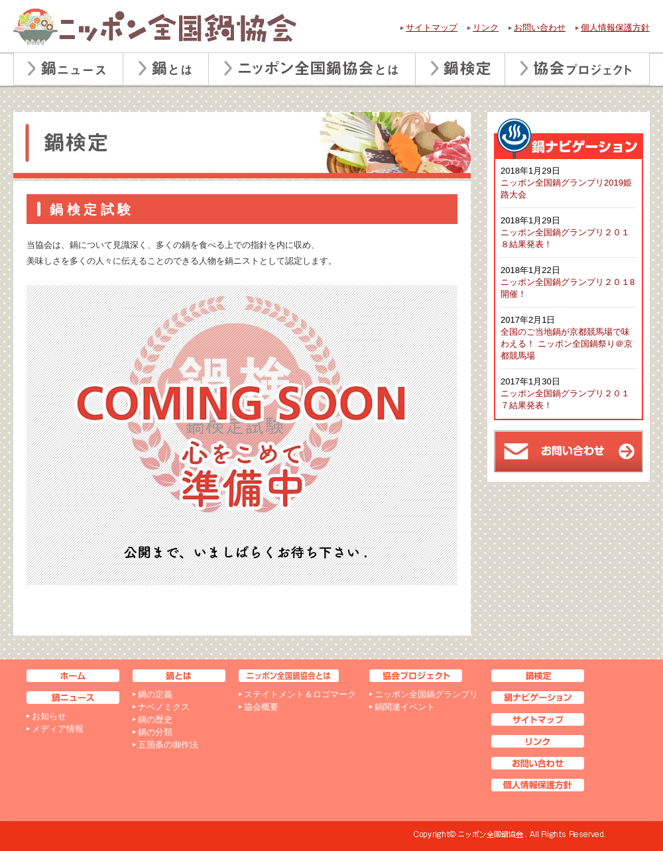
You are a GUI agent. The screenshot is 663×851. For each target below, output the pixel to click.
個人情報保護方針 (615, 27)
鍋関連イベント (405, 707)
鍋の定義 (155, 694)
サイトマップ (431, 27)
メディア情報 (58, 729)
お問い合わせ (540, 27)
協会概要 (261, 707)
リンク (486, 27)
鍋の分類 (155, 732)
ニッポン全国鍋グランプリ (426, 694)
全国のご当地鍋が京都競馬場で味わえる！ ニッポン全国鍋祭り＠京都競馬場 (567, 344)
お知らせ (49, 716)
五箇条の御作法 (168, 745)
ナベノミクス (164, 707)
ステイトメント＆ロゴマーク (300, 694)
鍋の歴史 (155, 719)
